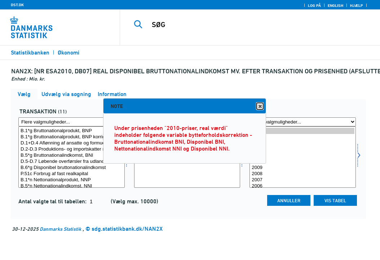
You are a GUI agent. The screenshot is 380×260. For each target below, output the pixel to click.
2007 (302, 180)
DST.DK (17, 4)
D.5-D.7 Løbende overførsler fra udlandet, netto (71, 162)
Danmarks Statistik (60, 229)
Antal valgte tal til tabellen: (53, 201)
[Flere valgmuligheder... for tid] (302, 121)
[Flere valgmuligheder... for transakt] (71, 121)
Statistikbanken (30, 52)
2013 (302, 143)
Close (259, 106)
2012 (302, 149)
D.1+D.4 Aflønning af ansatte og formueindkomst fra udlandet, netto (71, 143)
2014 (302, 137)
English (335, 5)
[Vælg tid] (302, 157)
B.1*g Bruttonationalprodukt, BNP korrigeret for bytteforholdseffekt (71, 137)
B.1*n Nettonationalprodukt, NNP (71, 180)
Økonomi (68, 52)
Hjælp (356, 5)
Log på (314, 5)
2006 (302, 186)
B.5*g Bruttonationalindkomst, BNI (71, 155)
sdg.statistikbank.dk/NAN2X (127, 228)
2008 (302, 174)
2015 (302, 131)
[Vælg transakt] (71, 157)
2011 (302, 155)
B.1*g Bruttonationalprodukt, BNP (71, 131)
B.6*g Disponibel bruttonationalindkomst (71, 168)
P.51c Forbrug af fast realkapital (71, 174)
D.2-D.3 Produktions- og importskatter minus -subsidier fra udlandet (71, 149)
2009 (302, 168)
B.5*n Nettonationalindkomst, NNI (71, 186)
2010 (302, 162)
